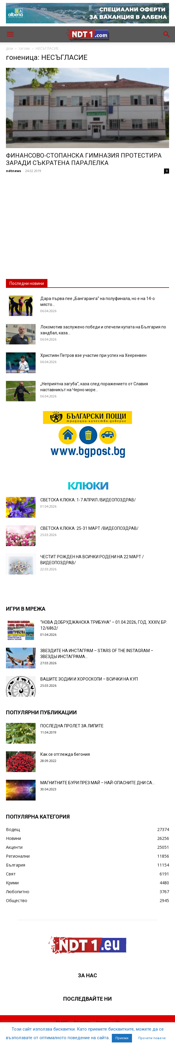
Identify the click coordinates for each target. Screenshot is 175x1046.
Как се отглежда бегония (65, 754)
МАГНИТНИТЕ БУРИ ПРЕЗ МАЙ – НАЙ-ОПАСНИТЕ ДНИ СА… (97, 782)
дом (9, 48)
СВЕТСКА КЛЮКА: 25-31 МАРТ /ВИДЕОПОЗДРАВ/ (89, 528)
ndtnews (13, 171)
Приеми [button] (121, 1038)
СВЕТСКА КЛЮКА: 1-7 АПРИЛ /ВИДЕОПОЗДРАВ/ (88, 500)
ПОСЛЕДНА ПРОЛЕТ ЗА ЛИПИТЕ (72, 725)
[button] (10, 34)
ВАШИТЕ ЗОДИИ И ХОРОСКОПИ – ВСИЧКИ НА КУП (89, 679)
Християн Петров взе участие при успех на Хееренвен (93, 355)
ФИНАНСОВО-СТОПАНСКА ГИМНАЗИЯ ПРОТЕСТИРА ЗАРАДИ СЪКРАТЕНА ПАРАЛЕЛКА (84, 159)
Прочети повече (152, 1038)
